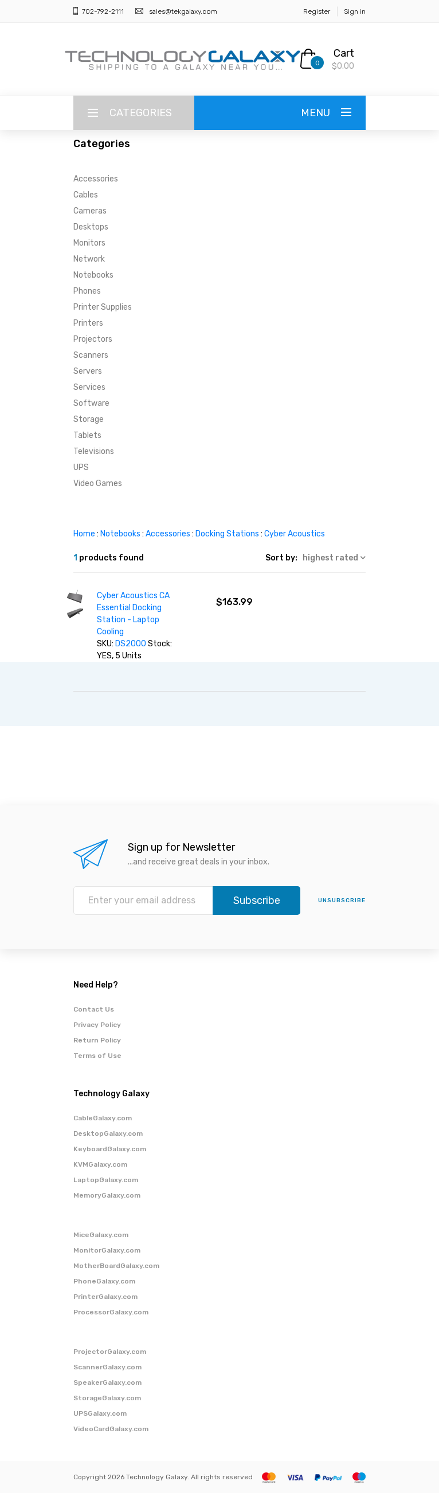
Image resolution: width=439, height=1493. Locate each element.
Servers (87, 371)
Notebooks (93, 275)
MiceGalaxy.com (100, 1235)
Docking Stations (227, 534)
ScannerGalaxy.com (107, 1367)
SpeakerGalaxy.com (107, 1383)
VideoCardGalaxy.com (110, 1429)
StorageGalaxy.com (107, 1398)
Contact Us (93, 1009)
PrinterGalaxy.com (105, 1297)
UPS (81, 467)
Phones (87, 291)
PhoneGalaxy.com (104, 1281)
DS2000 (131, 644)
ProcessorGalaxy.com (110, 1312)
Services (89, 387)
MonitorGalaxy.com (106, 1250)
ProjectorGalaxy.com (109, 1352)
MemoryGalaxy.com (106, 1195)
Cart (344, 53)
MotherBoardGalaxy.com (116, 1266)
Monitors (89, 243)
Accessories (95, 179)
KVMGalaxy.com (100, 1164)
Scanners (90, 355)
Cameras (90, 211)
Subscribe (256, 900)
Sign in (355, 11)
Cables (85, 195)
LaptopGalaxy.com (105, 1180)
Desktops (90, 227)
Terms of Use (97, 1056)
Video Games (97, 483)
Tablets (87, 435)
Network (89, 259)
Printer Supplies (102, 307)
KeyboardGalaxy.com (109, 1149)
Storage (88, 419)
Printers (88, 323)
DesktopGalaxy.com (108, 1133)
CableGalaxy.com (102, 1118)
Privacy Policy (97, 1025)
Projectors (92, 339)
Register (316, 11)
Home (84, 534)
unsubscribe (342, 900)
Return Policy (97, 1040)
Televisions (93, 451)
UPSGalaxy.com (100, 1413)
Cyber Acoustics (294, 534)
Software (91, 403)
